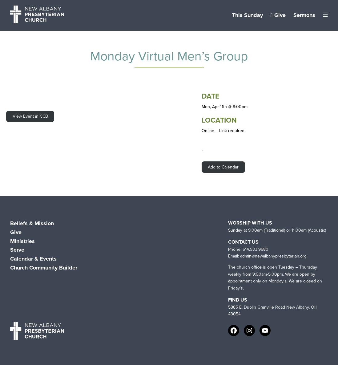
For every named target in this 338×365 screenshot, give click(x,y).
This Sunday (247, 15)
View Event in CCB (30, 116)
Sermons (304, 15)
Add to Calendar (223, 167)
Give (278, 15)
